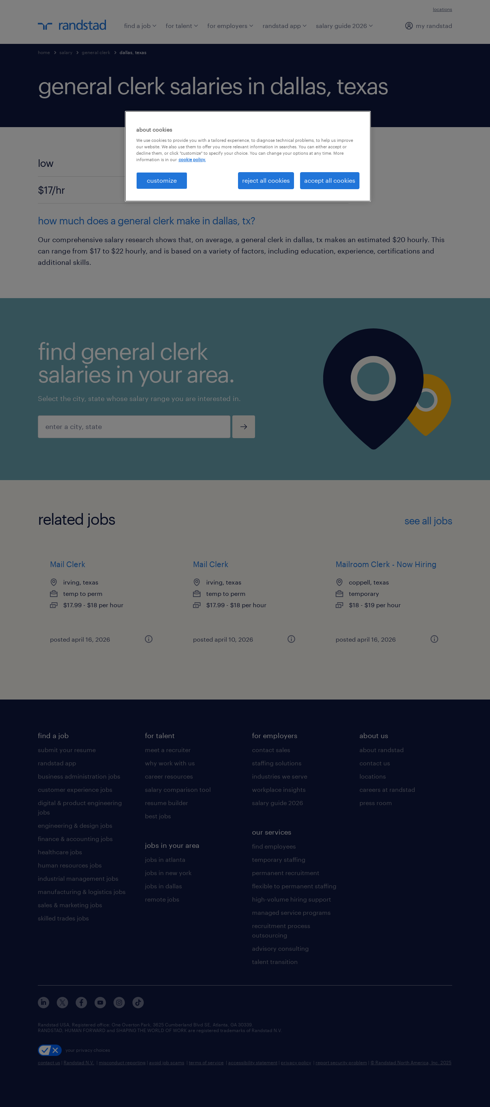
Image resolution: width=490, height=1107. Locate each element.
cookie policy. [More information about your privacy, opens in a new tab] (192, 159)
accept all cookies (329, 180)
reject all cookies (266, 180)
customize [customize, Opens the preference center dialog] (162, 180)
